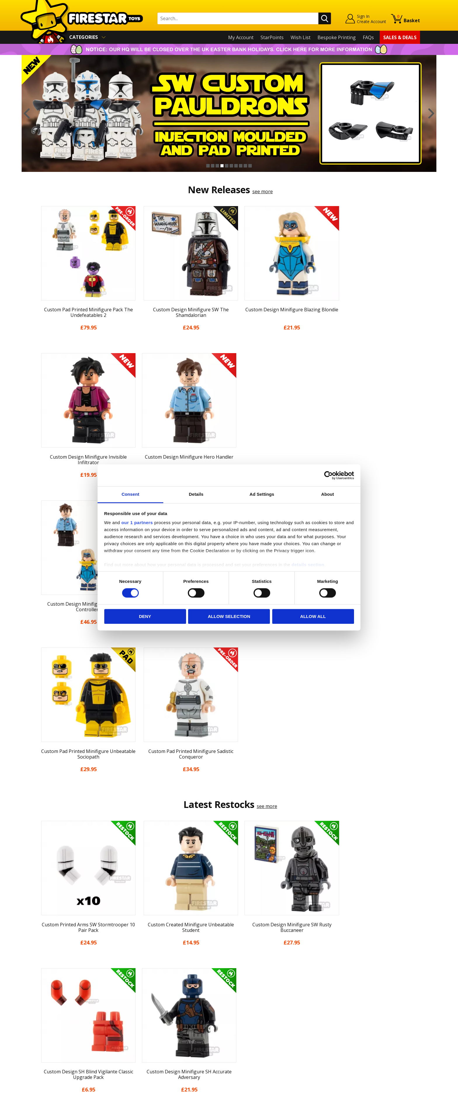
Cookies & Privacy (57, 1026)
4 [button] (222, 165)
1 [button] (208, 165)
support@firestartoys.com (162, 995)
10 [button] (250, 165)
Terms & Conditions (59, 1017)
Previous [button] (27, 113)
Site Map (47, 1051)
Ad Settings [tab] (261, 494)
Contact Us (145, 966)
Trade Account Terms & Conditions (171, 1029)
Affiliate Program (152, 1039)
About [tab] (327, 494)
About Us (48, 983)
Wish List (300, 37)
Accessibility (51, 1034)
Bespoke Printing (337, 37)
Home (44, 966)
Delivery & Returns (58, 1009)
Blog (43, 1000)
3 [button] (217, 165)
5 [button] (226, 165)
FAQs (368, 37)
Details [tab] (196, 494)
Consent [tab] (130, 494)
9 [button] (245, 165)
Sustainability (52, 1042)
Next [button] (431, 113)
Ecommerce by (398, 1088)
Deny (145, 616)
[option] (229, 113)
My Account (241, 37)
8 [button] (240, 165)
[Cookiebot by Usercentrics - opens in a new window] (328, 475)
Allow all (313, 616)
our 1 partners (137, 522)
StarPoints (272, 37)
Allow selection (229, 616)
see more (262, 191)
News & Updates (56, 992)
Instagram (275, 989)
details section (308, 564)
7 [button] (236, 165)
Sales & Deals (400, 37)
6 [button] (231, 165)
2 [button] (212, 165)
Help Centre (146, 976)
